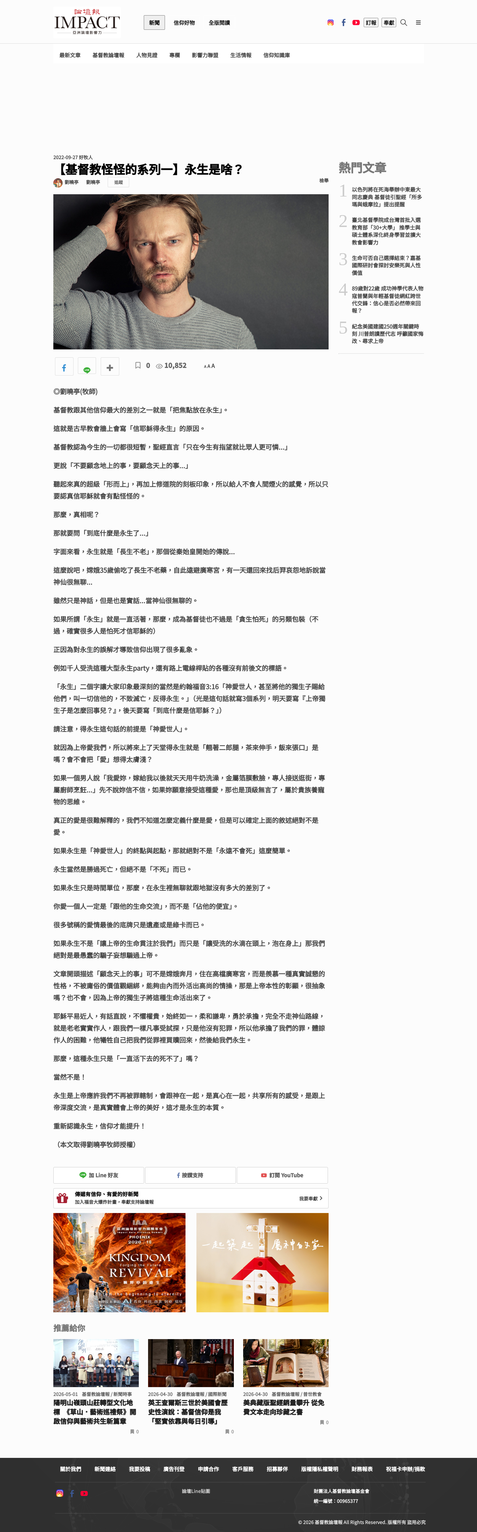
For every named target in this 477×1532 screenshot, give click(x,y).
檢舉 (324, 180)
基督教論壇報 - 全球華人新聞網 (87, 22)
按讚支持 (190, 1175)
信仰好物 (184, 22)
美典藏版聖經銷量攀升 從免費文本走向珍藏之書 (283, 1407)
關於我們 (70, 1469)
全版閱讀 (219, 22)
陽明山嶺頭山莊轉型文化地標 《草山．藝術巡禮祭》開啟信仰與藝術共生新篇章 (94, 1412)
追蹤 (118, 182)
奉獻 (389, 22)
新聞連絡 (105, 1469)
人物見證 (146, 55)
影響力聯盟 (205, 55)
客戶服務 (242, 1469)
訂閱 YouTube (282, 1175)
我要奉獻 (311, 1198)
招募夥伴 (277, 1469)
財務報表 (362, 1469)
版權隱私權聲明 (319, 1469)
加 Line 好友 (98, 1175)
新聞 (154, 22)
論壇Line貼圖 (196, 1491)
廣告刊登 (174, 1469)
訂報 (371, 22)
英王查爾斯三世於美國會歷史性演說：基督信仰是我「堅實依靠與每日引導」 (188, 1412)
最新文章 (69, 55)
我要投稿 (139, 1469)
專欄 (174, 55)
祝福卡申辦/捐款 (405, 1469)
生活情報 (240, 55)
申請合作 (208, 1469)
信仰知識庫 (276, 55)
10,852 (171, 365)
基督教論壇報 (108, 55)
